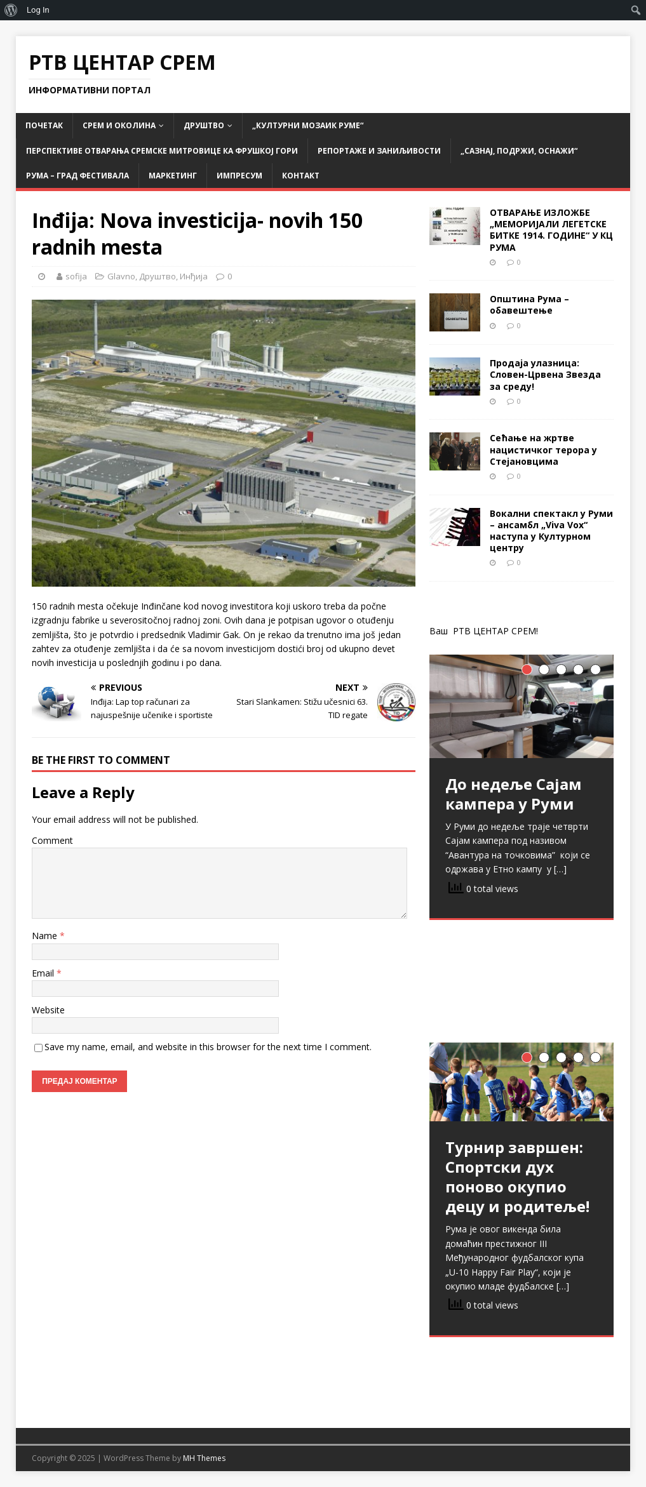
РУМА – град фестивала (77, 175)
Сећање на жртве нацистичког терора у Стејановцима (543, 449)
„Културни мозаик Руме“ (307, 125)
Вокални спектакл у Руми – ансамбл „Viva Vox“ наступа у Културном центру (551, 530)
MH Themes (204, 1458)
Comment (52, 840)
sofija (76, 276)
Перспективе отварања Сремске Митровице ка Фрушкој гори (162, 150)
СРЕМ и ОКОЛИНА (119, 125)
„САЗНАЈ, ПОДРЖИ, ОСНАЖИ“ (519, 150)
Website (48, 1010)
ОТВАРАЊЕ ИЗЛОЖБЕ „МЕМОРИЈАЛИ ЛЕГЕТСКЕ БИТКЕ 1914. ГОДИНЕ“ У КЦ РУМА (551, 229)
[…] (560, 869)
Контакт (301, 175)
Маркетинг (173, 175)
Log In (38, 10)
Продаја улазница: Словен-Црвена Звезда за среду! (545, 374)
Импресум (239, 175)
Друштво (204, 125)
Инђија (194, 276)
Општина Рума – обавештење (529, 304)
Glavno (121, 276)
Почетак (44, 125)
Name (46, 936)
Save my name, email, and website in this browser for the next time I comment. (208, 1047)
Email (44, 973)
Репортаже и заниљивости (379, 150)
